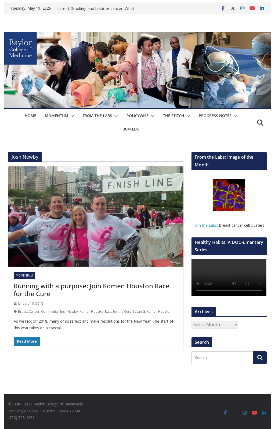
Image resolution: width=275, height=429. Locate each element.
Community (50, 311)
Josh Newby (69, 311)
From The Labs (97, 115)
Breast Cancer (28, 311)
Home (30, 115)
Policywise (137, 115)
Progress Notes (215, 115)
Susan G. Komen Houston (152, 311)
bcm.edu (130, 129)
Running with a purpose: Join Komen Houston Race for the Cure (91, 289)
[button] (71, 116)
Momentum (56, 115)
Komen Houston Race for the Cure (105, 311)
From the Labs (204, 225)
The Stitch (173, 115)
